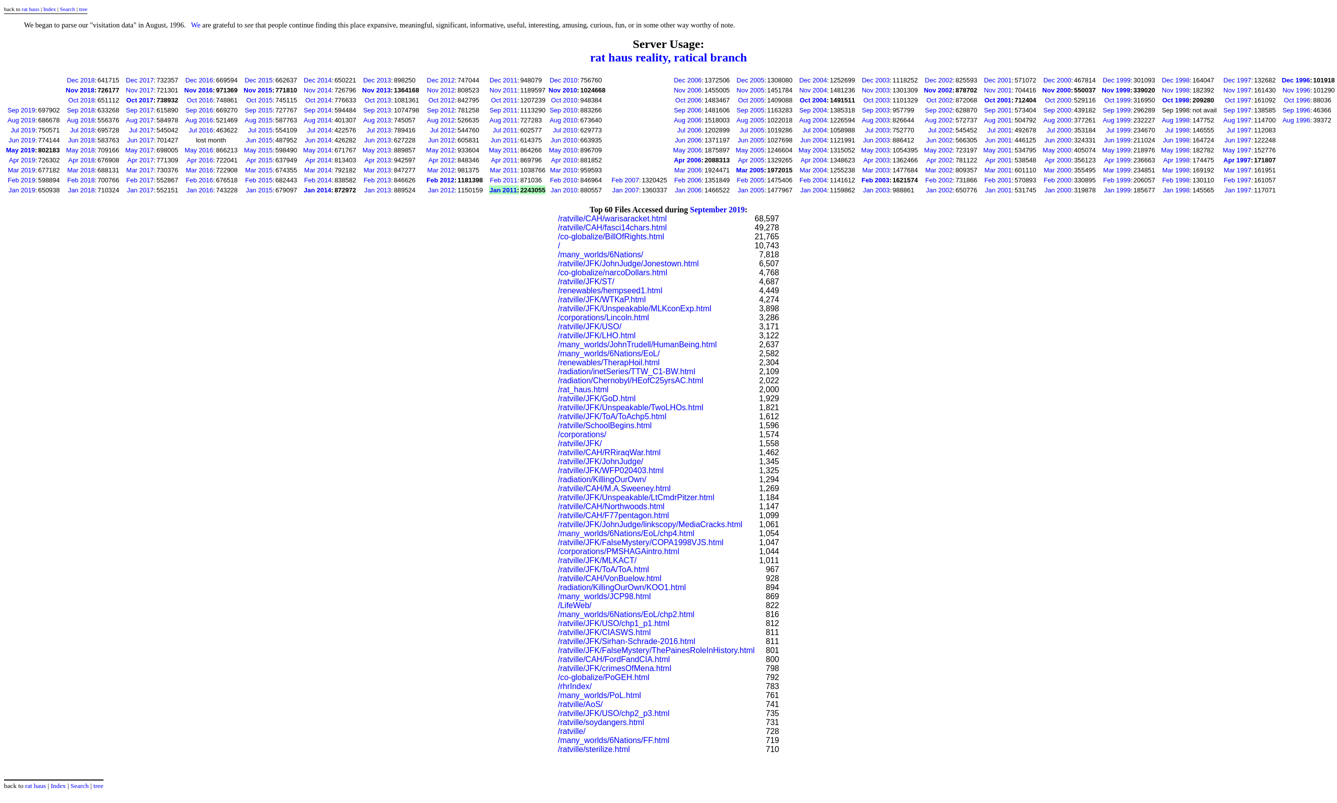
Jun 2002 (939, 140)
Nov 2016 (198, 90)
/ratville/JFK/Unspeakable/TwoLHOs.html (631, 407)
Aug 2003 (876, 120)
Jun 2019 (22, 140)
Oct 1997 (1238, 100)
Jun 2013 (378, 140)
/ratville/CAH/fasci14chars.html (612, 227)
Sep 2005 (750, 110)
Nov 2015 (258, 90)
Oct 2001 (998, 100)
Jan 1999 (1117, 190)
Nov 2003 (876, 90)
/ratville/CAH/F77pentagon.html (613, 515)
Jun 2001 (998, 140)
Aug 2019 (22, 120)
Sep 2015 (258, 110)
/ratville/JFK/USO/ (590, 326)
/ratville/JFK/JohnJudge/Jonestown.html (628, 263)
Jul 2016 (200, 130)
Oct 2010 (564, 100)
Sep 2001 (998, 110)
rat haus (30, 9)
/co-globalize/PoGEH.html (604, 677)
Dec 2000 (1058, 80)
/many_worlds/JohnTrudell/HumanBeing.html (637, 344)
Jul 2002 (940, 130)
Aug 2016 (200, 120)
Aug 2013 (377, 120)
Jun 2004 (814, 140)
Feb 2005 (750, 180)
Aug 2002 (939, 120)
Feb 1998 (1176, 180)
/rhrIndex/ (575, 686)
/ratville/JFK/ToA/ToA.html (603, 569)
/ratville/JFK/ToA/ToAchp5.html (612, 416)
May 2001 (997, 150)
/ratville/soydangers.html (601, 722)
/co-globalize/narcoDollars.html (613, 272)
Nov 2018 (80, 90)
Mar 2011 (504, 170)
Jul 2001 (999, 130)
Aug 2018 (81, 120)
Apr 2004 (813, 160)
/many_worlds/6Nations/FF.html (614, 740)
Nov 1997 (1238, 90)
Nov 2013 (376, 90)
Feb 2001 (998, 180)
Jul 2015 (260, 130)
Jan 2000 (1058, 190)
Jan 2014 (318, 190)
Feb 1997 (1238, 180)
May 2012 (440, 150)
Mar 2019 (22, 170)
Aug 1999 (1117, 120)
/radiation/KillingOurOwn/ (602, 479)
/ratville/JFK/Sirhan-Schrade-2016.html (627, 641)
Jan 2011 (503, 190)
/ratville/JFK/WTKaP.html (602, 299)
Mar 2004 (813, 170)
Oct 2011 (504, 100)
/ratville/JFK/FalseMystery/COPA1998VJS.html (641, 542)
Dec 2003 (876, 80)
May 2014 (317, 150)
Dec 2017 (140, 80)
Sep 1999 (1117, 110)
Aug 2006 (688, 120)
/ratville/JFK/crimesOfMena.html (615, 668)
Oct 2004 (813, 100)
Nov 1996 (1296, 90)
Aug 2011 (504, 120)
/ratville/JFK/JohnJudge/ (601, 461)
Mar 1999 (1116, 170)
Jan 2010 (564, 190)
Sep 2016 (200, 110)
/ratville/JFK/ (580, 443)
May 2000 (1056, 150)
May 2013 (376, 150)
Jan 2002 (939, 190)
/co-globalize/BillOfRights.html (611, 236)
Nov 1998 (1176, 90)
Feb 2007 (625, 180)
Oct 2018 (81, 100)
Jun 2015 (259, 140)
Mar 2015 (258, 170)
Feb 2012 (440, 180)
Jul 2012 (442, 130)
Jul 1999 (1118, 130)
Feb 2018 (80, 180)
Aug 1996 (1296, 120)
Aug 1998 (1176, 120)
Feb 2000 (1057, 180)
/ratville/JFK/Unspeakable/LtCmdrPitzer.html (636, 497)
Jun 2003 (876, 140)
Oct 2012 (441, 100)
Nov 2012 (441, 90)
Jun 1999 (1117, 140)
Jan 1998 (1176, 190)
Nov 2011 (504, 90)
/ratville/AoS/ (580, 704)
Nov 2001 (998, 90)
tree (83, 9)
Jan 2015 (259, 190)
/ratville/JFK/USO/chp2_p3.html (614, 713)
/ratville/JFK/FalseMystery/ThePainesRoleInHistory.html (656, 650)
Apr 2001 (999, 160)
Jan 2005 (751, 190)
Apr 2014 (318, 160)
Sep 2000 (1058, 110)
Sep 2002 (939, 110)
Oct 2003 (877, 100)
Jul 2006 (689, 130)
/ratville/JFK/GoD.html (597, 398)
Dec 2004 (813, 80)
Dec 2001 (998, 80)
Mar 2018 (80, 170)
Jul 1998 (1177, 130)
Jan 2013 (378, 190)
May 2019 (20, 150)
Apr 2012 (441, 160)
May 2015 (258, 150)
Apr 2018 (81, 160)
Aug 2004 (813, 120)
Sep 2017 (140, 110)
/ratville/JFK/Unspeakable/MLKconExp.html (635, 308)
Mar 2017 (140, 170)
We (195, 25)
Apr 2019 (22, 160)
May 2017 (139, 150)
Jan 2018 (81, 190)
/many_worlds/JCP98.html (604, 596)
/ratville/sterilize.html (594, 749)
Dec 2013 (377, 80)
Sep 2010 (564, 110)
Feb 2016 (199, 180)
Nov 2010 (562, 90)
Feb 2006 (688, 180)
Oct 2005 (751, 100)
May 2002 (938, 150)
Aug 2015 (258, 120)
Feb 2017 (140, 180)
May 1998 (1175, 150)
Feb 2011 (504, 180)
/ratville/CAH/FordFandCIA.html (614, 659)
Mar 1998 (1176, 170)
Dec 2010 (564, 80)
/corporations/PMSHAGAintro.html (619, 551)
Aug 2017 (140, 120)
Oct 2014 (318, 100)
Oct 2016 (200, 100)
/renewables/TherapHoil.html (609, 362)
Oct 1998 (1175, 100)
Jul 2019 (22, 130)
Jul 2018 (82, 130)
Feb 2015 (258, 180)
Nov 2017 (140, 90)
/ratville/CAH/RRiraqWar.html (609, 452)
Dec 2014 (318, 80)
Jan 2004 (814, 190)
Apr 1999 (1117, 160)
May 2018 (80, 150)
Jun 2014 (318, 140)
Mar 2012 (441, 170)
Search (67, 9)
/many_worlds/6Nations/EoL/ (609, 353)
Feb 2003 (876, 180)
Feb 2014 (318, 180)
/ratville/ (572, 731)
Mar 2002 (939, 170)
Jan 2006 (688, 190)
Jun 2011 (504, 140)
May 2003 (875, 150)
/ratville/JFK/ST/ (586, 281)
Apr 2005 (751, 160)
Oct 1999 (1117, 100)
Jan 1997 (1238, 190)
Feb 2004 (813, 180)
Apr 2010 (564, 160)
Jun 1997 (1238, 140)
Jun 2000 (1058, 140)
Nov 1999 (1116, 90)
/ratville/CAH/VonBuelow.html (610, 578)
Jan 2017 (140, 190)
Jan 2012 (441, 190)
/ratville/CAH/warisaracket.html (612, 218)
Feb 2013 (377, 180)
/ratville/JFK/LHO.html (597, 335)
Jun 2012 (441, 140)
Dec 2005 (750, 80)
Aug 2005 (750, 120)
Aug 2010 (564, 120)
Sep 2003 (876, 110)
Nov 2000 (1056, 90)
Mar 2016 (199, 170)
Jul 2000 (1058, 130)
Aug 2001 (998, 120)
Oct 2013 (377, 100)
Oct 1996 (1297, 100)
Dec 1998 (1176, 80)
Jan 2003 (876, 190)
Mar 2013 (377, 170)
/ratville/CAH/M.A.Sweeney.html (614, 488)
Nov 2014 (318, 90)
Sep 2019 (22, 110)
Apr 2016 (200, 160)
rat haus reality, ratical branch (668, 57)
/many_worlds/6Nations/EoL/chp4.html (626, 533)
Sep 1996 (1296, 110)
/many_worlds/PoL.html (599, 695)
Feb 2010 (564, 180)
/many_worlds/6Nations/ (601, 254)
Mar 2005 (750, 170)
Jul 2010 (565, 130)
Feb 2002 (939, 180)
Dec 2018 (81, 80)
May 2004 (812, 150)
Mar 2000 (1057, 170)
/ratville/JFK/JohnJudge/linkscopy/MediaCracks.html (650, 524)
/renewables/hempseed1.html (610, 290)
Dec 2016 (200, 80)
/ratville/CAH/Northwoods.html (611, 506)
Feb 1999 (1116, 180)
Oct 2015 (259, 100)
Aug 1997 (1238, 120)
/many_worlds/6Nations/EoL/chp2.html (626, 614)
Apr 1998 (1177, 160)
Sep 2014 (318, 110)
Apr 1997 (1237, 160)
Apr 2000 (1058, 160)
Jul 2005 (752, 130)
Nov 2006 (688, 90)
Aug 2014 (318, 120)
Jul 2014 (319, 130)
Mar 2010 (564, 170)
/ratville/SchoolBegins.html (605, 425)
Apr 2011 (504, 160)
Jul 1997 (1238, 130)
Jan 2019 (22, 190)
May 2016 (198, 150)
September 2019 (717, 209)
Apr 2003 (877, 160)
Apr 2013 (377, 160)
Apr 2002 (939, 160)
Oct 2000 (1058, 100)
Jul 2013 (378, 130)
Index (49, 9)
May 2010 (563, 150)
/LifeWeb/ (575, 605)
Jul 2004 (814, 130)
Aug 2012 (441, 120)
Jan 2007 (626, 190)
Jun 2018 (81, 140)
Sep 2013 (377, 110)
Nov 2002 (938, 90)
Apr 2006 (688, 160)
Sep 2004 (813, 110)
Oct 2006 (689, 100)
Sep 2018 (81, 110)
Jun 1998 (1176, 140)
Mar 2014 (318, 170)
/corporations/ (582, 434)
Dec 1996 (1296, 80)
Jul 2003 (877, 130)
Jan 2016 (200, 190)
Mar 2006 (688, 170)
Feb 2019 (22, 180)
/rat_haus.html (583, 389)
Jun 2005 (751, 140)
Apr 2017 (141, 160)
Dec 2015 (258, 80)
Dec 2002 (939, 80)
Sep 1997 (1238, 110)
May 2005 (750, 150)
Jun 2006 (688, 140)
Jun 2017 (140, 140)
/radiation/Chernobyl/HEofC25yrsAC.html (631, 380)
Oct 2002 (939, 100)
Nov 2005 (750, 90)
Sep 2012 (441, 110)
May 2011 (503, 150)
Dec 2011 (504, 80)
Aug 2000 (1058, 120)
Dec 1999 (1117, 80)
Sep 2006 (688, 110)
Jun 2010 (564, 140)
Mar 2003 (876, 170)
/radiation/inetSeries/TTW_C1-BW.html (627, 371)
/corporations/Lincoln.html (603, 317)
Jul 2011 (505, 130)
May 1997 (1236, 150)
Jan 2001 (998, 190)
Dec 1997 (1238, 80)
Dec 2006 (688, 80)
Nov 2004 (813, 90)
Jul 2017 (141, 130)
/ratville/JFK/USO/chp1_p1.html (614, 623)
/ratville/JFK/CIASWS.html (604, 632)
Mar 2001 (998, 170)
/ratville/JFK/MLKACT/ (597, 560)
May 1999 (1116, 150)
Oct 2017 (140, 100)
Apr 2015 (259, 160)
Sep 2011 (504, 110)
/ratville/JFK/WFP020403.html (611, 470)
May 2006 (687, 150)
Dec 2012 (441, 80)
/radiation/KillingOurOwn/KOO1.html (622, 587)
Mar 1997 (1238, 170)
